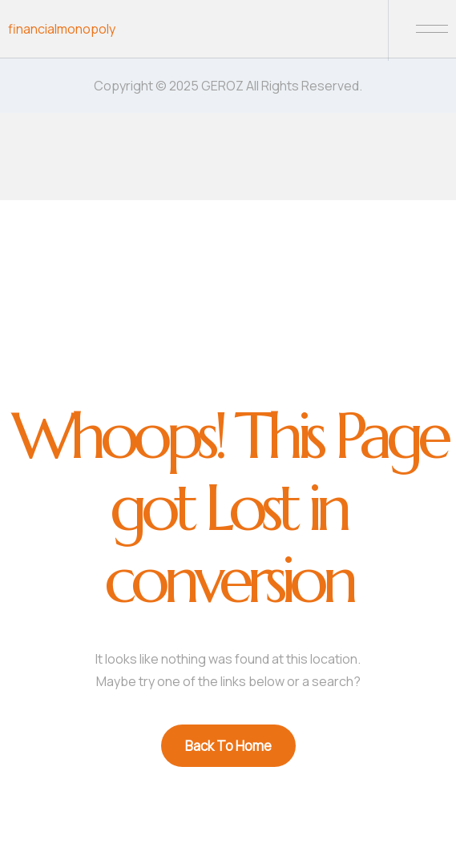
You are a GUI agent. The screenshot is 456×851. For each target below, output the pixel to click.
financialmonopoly (61, 29)
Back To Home (228, 746)
